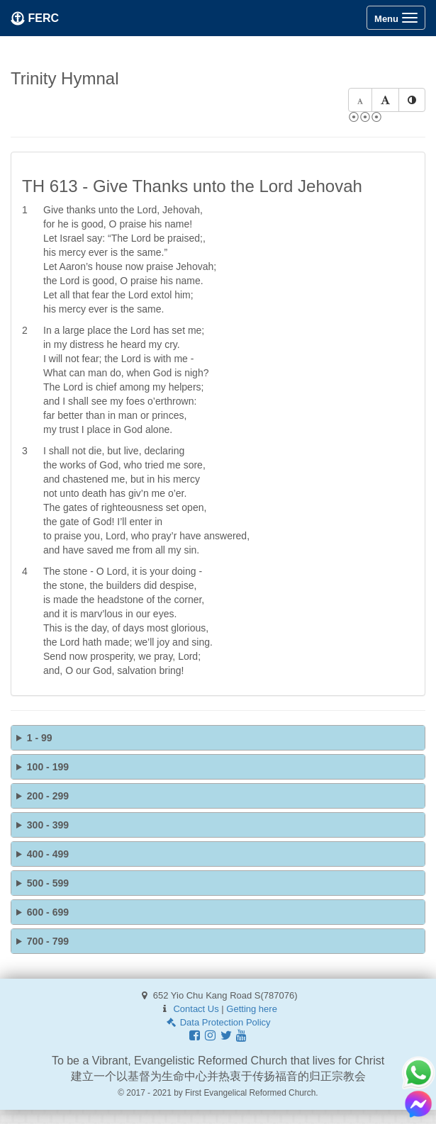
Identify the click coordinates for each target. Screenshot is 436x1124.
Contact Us (195, 1009)
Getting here (251, 1009)
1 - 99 (39, 737)
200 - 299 (48, 796)
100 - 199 (48, 766)
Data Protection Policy (217, 1022)
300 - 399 (48, 825)
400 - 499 (48, 854)
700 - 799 (48, 941)
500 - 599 (48, 883)
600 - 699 (48, 912)
